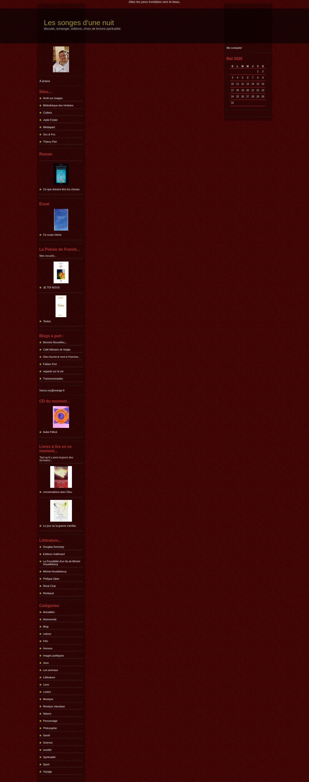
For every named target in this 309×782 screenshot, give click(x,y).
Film (45, 641)
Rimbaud (48, 593)
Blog (46, 626)
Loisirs (47, 691)
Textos (47, 321)
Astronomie (50, 619)
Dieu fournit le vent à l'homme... (61, 356)
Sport (46, 764)
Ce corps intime (52, 234)
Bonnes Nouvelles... (55, 342)
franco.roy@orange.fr (52, 390)
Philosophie (50, 728)
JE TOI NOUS (51, 287)
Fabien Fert (50, 364)
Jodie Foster (50, 119)
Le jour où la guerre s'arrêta (59, 525)
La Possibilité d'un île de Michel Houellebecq (61, 563)
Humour (48, 648)
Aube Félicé (50, 432)
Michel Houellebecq (54, 571)
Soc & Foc (49, 134)
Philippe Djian (51, 578)
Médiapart (49, 127)
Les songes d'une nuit (79, 23)
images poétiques (53, 655)
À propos (45, 81)
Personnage (50, 720)
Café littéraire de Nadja (56, 349)
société (47, 749)
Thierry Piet (50, 141)
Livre (46, 684)
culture (47, 633)
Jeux (46, 662)
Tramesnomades (53, 378)
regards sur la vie (53, 371)
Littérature (49, 677)
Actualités (49, 612)
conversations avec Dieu (57, 491)
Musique (48, 699)
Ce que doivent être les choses (61, 189)
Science (48, 742)
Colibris (47, 112)
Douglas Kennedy (53, 546)
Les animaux (50, 670)
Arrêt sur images (53, 98)
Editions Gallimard (54, 554)
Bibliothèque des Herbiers (58, 105)
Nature (47, 713)
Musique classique (54, 706)
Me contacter (234, 47)
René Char (49, 586)
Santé (46, 735)
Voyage (47, 771)
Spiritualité (49, 757)
